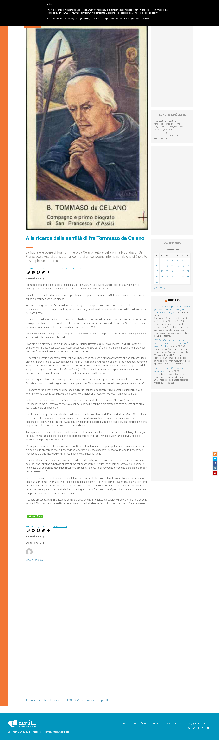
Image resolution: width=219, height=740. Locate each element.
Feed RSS (174, 300)
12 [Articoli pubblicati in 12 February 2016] (177, 266)
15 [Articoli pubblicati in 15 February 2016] (157, 271)
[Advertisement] (87, 672)
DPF (134, 723)
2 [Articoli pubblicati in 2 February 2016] (162, 261)
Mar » (162, 288)
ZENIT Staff (59, 268)
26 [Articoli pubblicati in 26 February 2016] (177, 276)
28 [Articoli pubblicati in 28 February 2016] (188, 276)
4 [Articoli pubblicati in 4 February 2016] (172, 261)
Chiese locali (75, 268)
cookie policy (151, 13)
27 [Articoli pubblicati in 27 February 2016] (183, 276)
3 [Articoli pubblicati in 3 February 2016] (167, 261)
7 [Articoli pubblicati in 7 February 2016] (187, 261)
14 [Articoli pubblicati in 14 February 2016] (188, 266)
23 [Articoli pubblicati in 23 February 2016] (162, 276)
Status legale (178, 723)
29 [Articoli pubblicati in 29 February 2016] (157, 282)
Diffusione (143, 723)
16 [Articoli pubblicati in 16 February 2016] (162, 271)
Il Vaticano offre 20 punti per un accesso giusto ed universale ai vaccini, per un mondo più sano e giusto (172, 310)
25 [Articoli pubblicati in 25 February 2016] (172, 276)
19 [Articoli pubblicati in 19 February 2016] (177, 271)
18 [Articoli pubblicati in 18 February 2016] (172, 271)
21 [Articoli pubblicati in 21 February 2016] (188, 271)
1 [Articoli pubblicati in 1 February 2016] (156, 261)
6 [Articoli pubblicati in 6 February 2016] (182, 261)
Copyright (191, 723)
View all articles (34, 559)
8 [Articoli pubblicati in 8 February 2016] (156, 266)
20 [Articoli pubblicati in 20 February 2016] (183, 271)
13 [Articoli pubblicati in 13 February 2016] (183, 266)
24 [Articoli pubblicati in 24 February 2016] (167, 276)
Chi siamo (125, 723)
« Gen (156, 288)
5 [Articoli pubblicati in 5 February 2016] (177, 261)
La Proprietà (156, 723)
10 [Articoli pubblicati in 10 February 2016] (167, 266)
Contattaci (203, 723)
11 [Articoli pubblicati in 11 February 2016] (172, 266)
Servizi (167, 723)
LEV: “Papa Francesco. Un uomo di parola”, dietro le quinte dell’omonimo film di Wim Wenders (172, 343)
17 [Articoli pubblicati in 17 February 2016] (167, 271)
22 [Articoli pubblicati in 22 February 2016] (157, 276)
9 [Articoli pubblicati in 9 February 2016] (162, 266)
